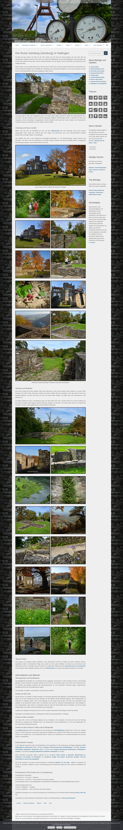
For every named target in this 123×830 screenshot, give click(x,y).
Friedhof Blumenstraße (97, 77)
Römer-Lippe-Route (96, 79)
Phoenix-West (93, 190)
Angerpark (92, 192)
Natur (68, 45)
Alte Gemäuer (98, 45)
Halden (59, 45)
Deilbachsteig (55, 130)
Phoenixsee (99, 192)
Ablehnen (59, 827)
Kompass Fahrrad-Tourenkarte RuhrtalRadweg (57, 747)
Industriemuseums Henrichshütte (75, 666)
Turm (50, 803)
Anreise (92, 242)
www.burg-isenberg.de (68, 798)
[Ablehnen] (121, 825)
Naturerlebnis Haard (95, 194)
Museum (39, 803)
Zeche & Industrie (46, 45)
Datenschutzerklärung (70, 827)
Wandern (91, 167)
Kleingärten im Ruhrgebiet (98, 83)
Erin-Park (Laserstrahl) (97, 71)
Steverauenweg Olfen (97, 73)
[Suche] (106, 53)
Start (17, 45)
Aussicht (18, 803)
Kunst (86, 45)
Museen (77, 45)
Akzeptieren (51, 827)
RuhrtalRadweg (59, 730)
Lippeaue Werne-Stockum (98, 81)
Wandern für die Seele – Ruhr (64, 762)
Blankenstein (51, 668)
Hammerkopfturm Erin (97, 69)
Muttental (101, 190)
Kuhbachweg (94, 75)
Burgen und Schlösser (28, 803)
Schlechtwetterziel (100, 167)
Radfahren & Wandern (29, 45)
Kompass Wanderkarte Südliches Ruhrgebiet (43, 751)
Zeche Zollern (94, 67)
